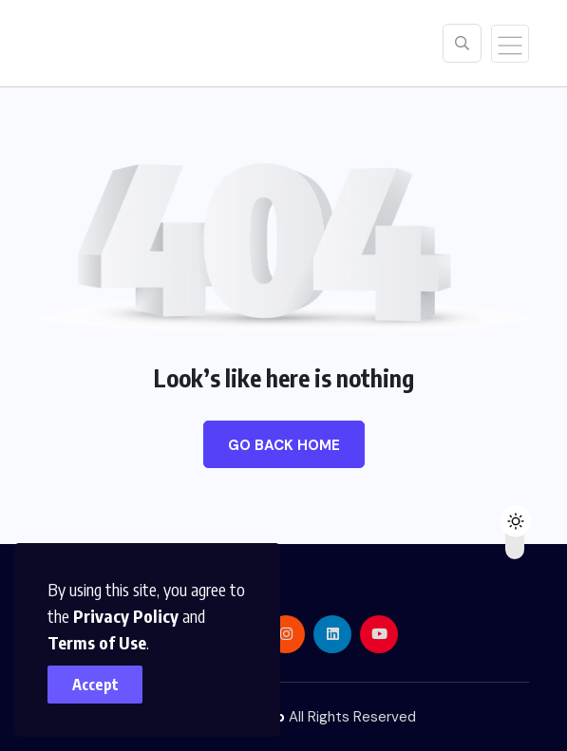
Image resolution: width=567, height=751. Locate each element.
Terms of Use (96, 642)
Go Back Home (284, 445)
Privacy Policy (126, 616)
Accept (95, 684)
